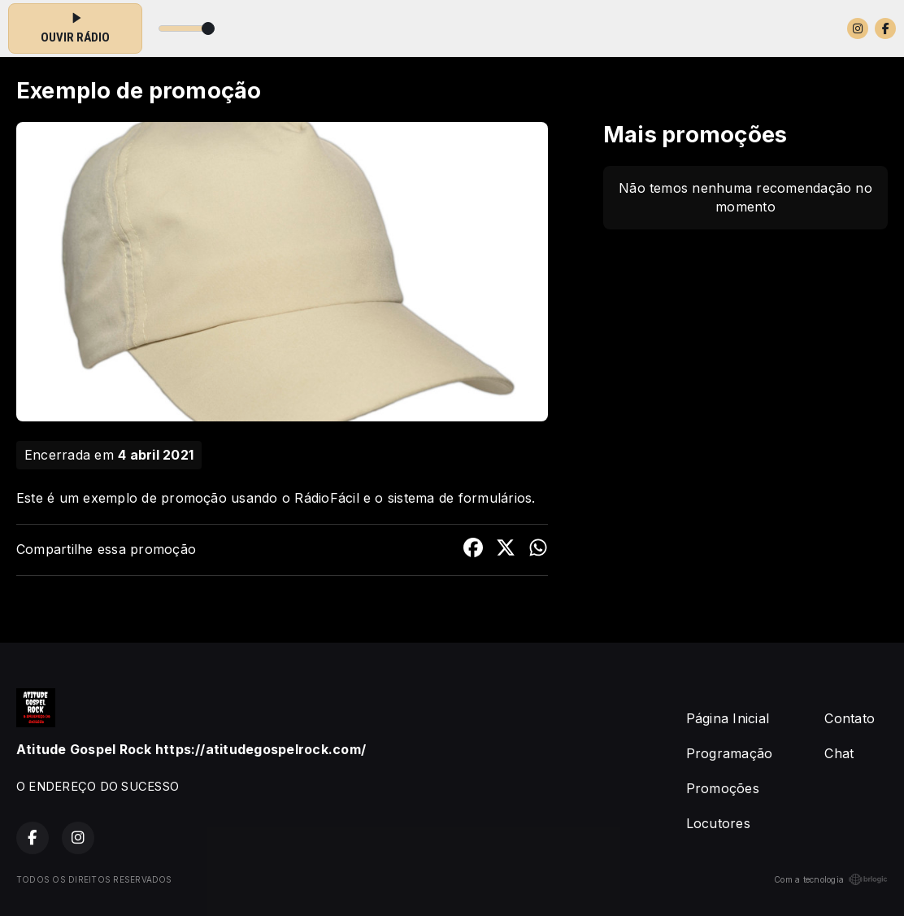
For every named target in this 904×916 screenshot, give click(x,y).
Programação (729, 753)
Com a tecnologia (831, 879)
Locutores (718, 823)
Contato (849, 718)
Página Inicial (727, 718)
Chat (839, 753)
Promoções (722, 788)
